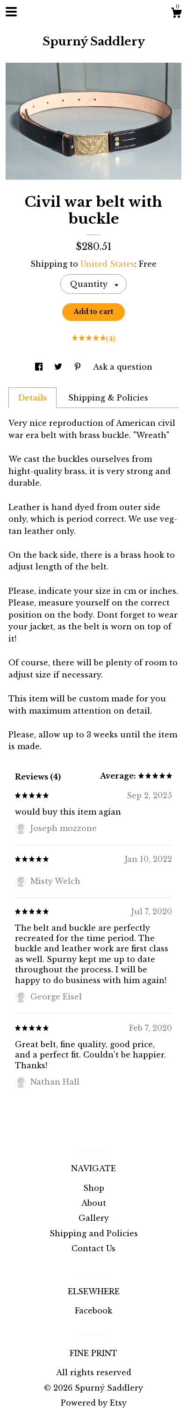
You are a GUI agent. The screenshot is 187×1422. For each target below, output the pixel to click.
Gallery (94, 1218)
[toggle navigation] (11, 11)
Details (32, 397)
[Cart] (176, 14)
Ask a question (122, 367)
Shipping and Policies (94, 1233)
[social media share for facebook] (40, 367)
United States (107, 264)
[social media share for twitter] (59, 367)
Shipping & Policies (108, 397)
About (93, 1203)
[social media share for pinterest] (79, 367)
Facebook (93, 1310)
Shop (93, 1188)
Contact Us (93, 1248)
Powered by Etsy (94, 1402)
